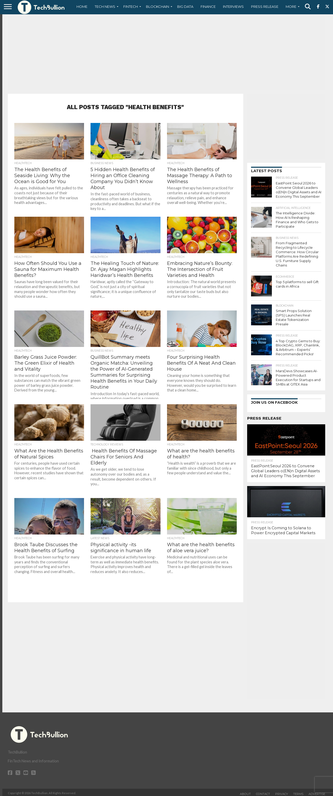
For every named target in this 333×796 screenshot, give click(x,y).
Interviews (233, 6)
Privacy (281, 792)
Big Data (185, 6)
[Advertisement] (166, 53)
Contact (263, 792)
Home (81, 6)
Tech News (105, 6)
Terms (298, 792)
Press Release (264, 6)
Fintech (130, 6)
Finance (208, 6)
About (245, 792)
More (291, 6)
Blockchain (157, 6)
